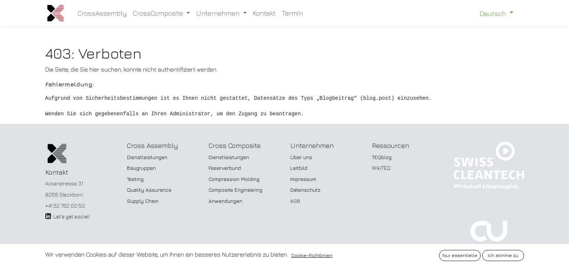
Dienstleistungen (147, 157)
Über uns (301, 157)
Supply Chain (142, 201)
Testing (135, 179)
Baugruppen (141, 168)
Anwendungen (225, 201)
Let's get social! (71, 216)
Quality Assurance (149, 190)
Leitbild (298, 168)
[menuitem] (102, 13)
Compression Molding (234, 179)
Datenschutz (305, 190)
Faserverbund (225, 168)
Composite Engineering (235, 190)
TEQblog (382, 157)
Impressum (303, 179)
